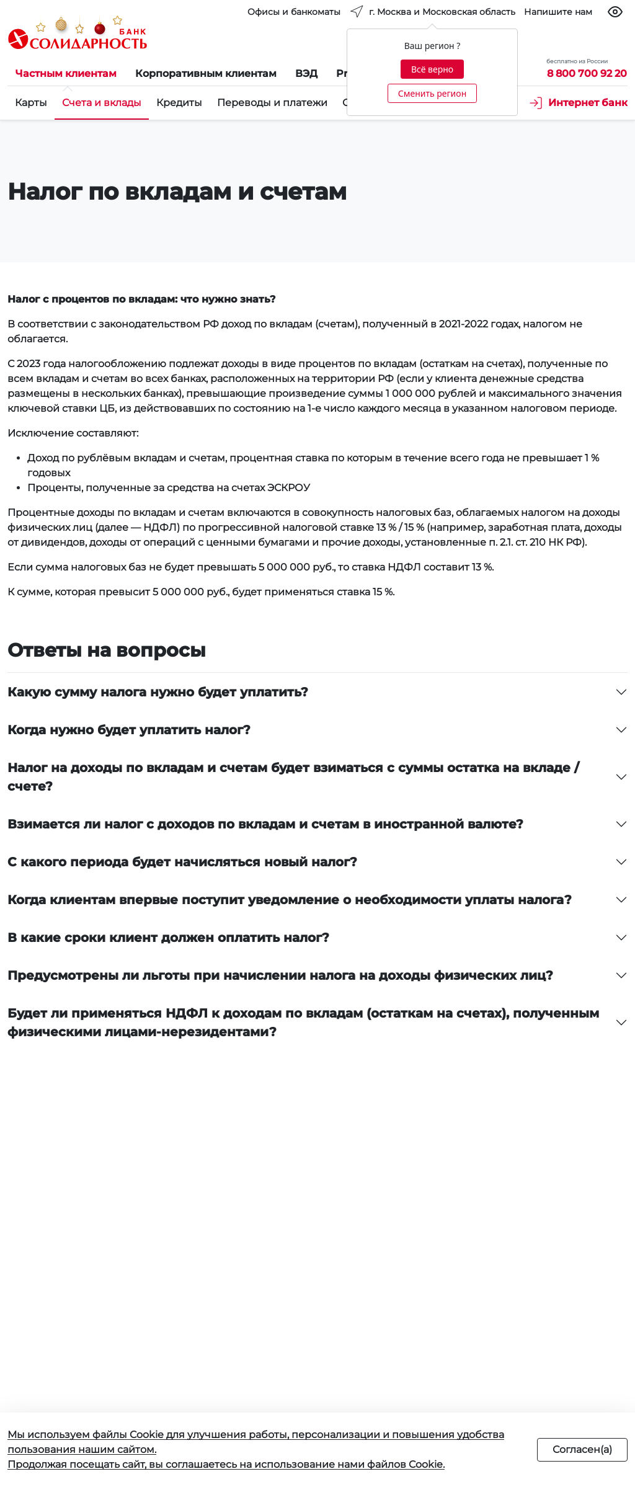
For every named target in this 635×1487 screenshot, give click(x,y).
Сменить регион (432, 93)
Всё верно (432, 69)
